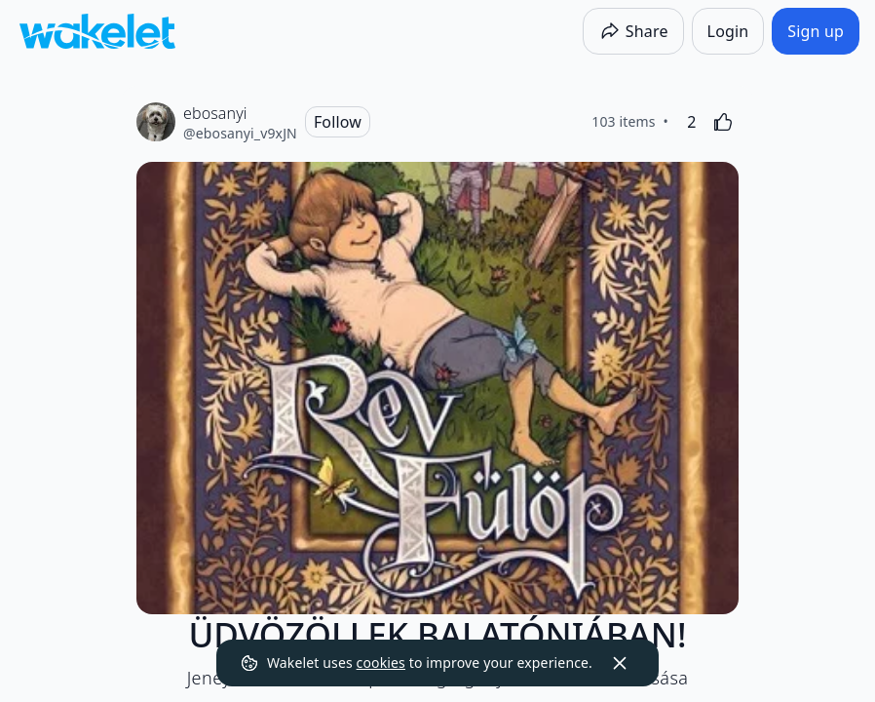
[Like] (723, 121)
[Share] (633, 31)
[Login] (728, 31)
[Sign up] (815, 31)
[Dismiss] (619, 663)
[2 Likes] (691, 121)
